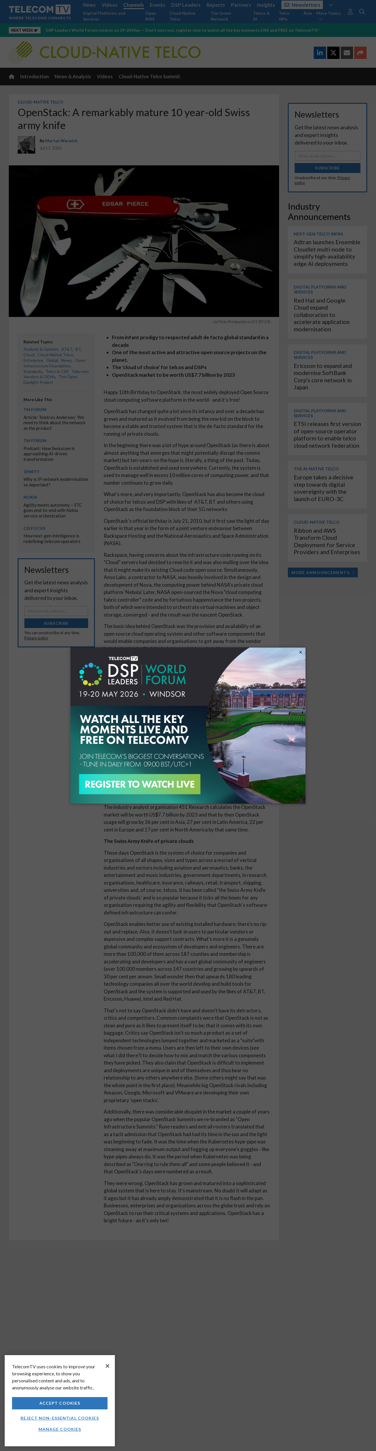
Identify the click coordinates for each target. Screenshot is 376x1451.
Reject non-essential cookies (60, 1418)
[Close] (107, 1366)
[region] (60, 1400)
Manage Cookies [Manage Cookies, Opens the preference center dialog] (59, 1429)
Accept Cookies (59, 1403)
